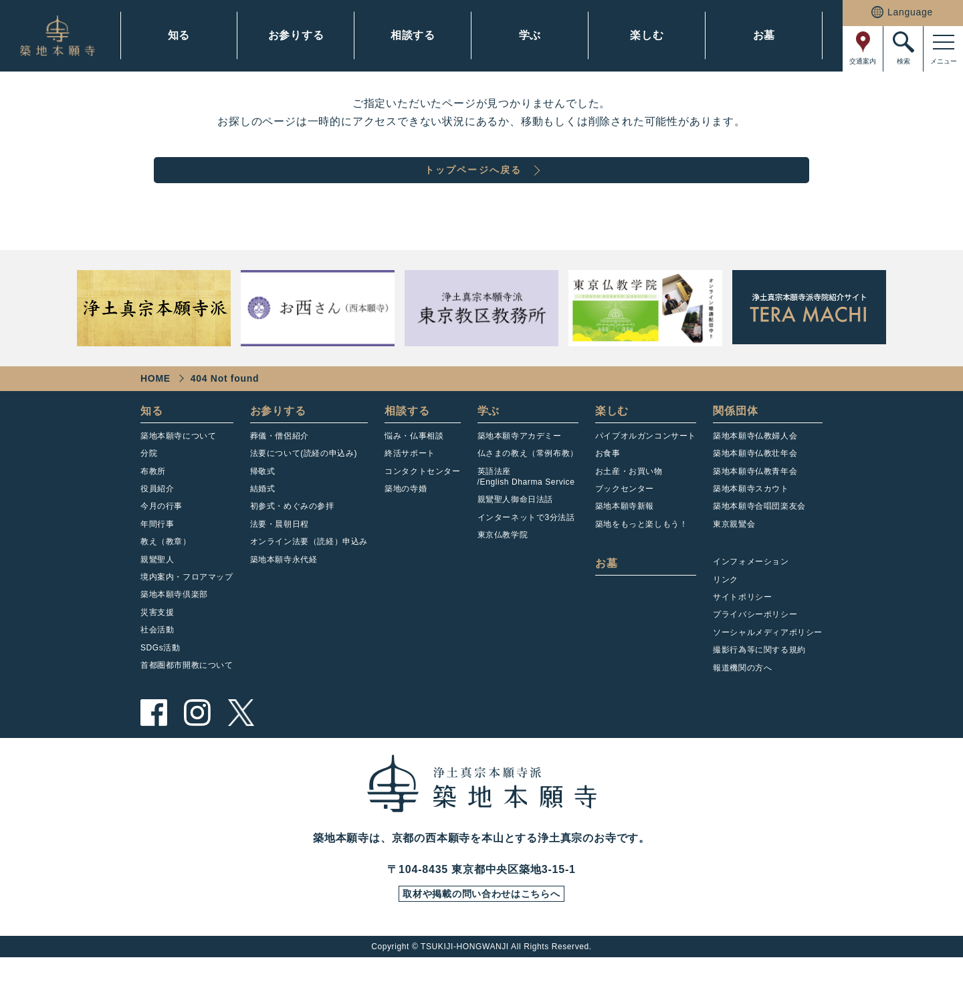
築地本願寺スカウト (750, 514)
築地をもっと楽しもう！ (641, 550)
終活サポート (410, 479)
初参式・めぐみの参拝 (292, 532)
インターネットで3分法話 (526, 543)
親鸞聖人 (157, 585)
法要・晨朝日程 (279, 550)
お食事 (608, 479)
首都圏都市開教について (186, 691)
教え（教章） (165, 567)
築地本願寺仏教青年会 (755, 497)
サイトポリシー (742, 623)
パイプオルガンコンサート (645, 462)
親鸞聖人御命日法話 (515, 525)
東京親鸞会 (734, 550)
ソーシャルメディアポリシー (768, 658)
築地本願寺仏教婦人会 (755, 462)
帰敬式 (263, 497)
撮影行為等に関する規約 (759, 676)
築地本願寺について (178, 462)
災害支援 (157, 638)
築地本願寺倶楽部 (174, 620)
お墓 (764, 35)
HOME (155, 404)
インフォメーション (750, 587)
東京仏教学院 (502, 561)
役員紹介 (157, 514)
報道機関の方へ (742, 694)
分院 (148, 479)
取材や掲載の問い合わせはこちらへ (481, 922)
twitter (240, 738)
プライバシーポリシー (755, 640)
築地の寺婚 (406, 514)
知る (179, 35)
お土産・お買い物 (629, 497)
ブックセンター (624, 514)
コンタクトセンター (422, 497)
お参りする (296, 35)
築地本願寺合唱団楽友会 (759, 532)
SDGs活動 (160, 673)
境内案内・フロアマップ (186, 603)
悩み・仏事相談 (414, 462)
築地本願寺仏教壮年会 (755, 479)
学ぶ (530, 35)
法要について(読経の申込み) (303, 479)
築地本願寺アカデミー (519, 462)
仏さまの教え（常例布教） (527, 479)
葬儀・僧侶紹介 (279, 462)
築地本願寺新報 (624, 532)
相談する (413, 35)
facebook (153, 738)
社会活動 (157, 655)
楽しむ (646, 35)
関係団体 (735, 437)
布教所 (153, 497)
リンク (725, 605)
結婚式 (263, 514)
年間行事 (157, 550)
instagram (197, 738)
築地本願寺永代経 (284, 585)
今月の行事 (161, 532)
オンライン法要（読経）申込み (309, 567)
